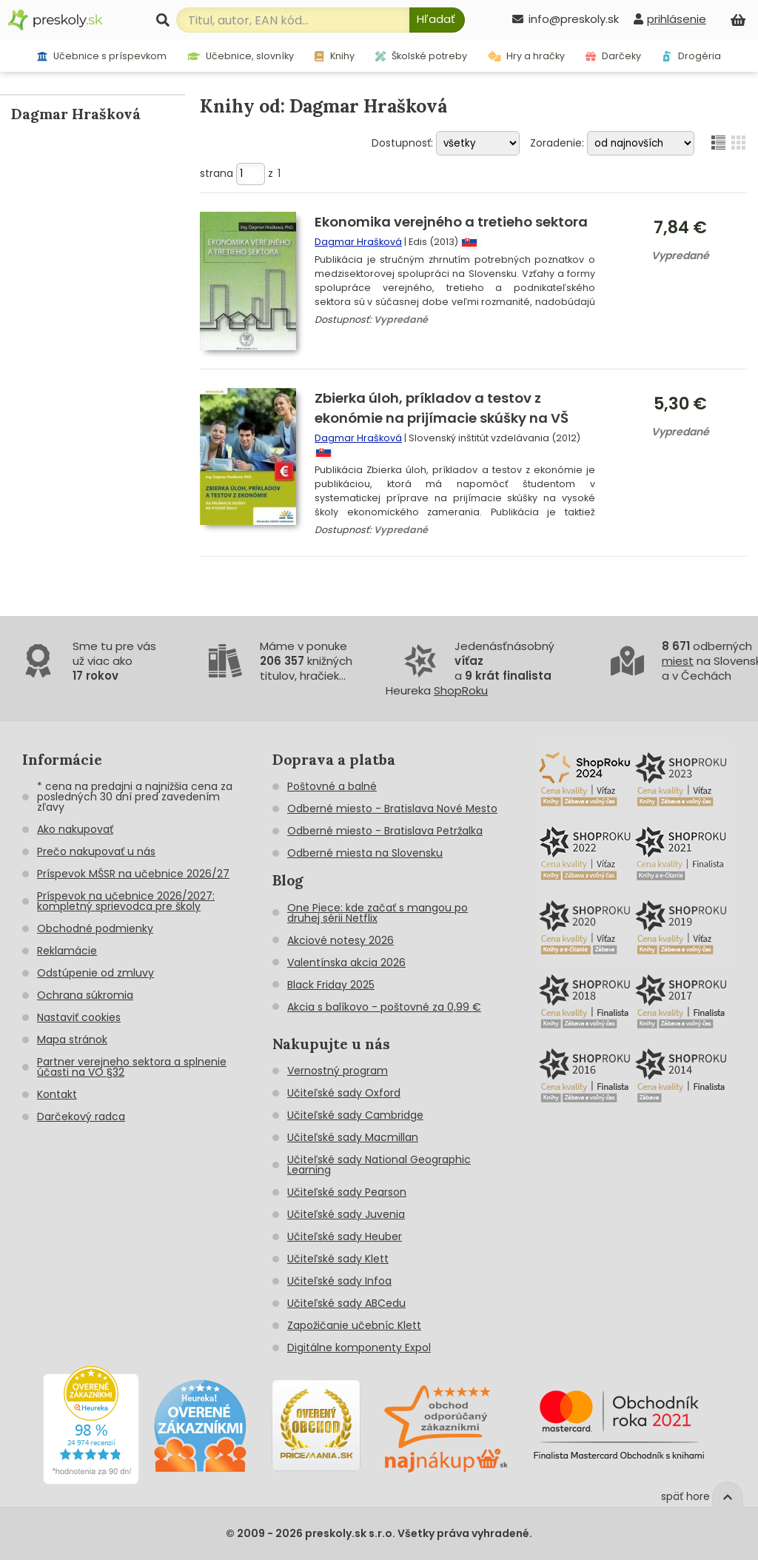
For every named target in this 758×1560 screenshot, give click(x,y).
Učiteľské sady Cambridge (355, 1115)
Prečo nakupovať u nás (96, 851)
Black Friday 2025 (331, 984)
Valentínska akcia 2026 (346, 962)
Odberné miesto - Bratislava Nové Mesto (392, 808)
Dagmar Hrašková (358, 241)
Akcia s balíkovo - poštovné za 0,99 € (384, 1007)
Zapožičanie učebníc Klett (354, 1325)
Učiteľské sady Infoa (339, 1280)
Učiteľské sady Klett (338, 1258)
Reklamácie (67, 950)
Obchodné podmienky (95, 928)
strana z (240, 173)
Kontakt (57, 1094)
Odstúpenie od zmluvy (95, 972)
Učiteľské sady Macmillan (352, 1137)
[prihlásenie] (670, 19)
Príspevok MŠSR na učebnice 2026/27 (133, 873)
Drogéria (691, 56)
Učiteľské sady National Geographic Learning (379, 1164)
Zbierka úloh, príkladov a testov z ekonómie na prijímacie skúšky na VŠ (441, 408)
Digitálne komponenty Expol (359, 1347)
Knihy (334, 56)
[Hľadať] (437, 20)
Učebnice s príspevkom (102, 56)
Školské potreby (421, 56)
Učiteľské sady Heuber (344, 1236)
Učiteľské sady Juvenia (346, 1214)
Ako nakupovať (75, 829)
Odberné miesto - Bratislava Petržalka (385, 830)
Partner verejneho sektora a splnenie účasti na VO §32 (132, 1066)
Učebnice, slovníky (241, 56)
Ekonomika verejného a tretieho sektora (451, 221)
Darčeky (613, 56)
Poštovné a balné (332, 786)
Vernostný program (337, 1070)
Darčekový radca (81, 1116)
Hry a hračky (527, 56)
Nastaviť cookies (79, 1017)
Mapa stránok (72, 1039)
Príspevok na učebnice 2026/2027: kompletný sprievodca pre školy (126, 901)
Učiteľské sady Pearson (346, 1192)
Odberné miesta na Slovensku (365, 853)
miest (678, 661)
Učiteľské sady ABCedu (346, 1303)
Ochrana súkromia (85, 995)
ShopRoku (461, 690)
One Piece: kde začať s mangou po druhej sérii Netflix (377, 912)
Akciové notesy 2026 (340, 940)
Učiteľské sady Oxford (343, 1092)
